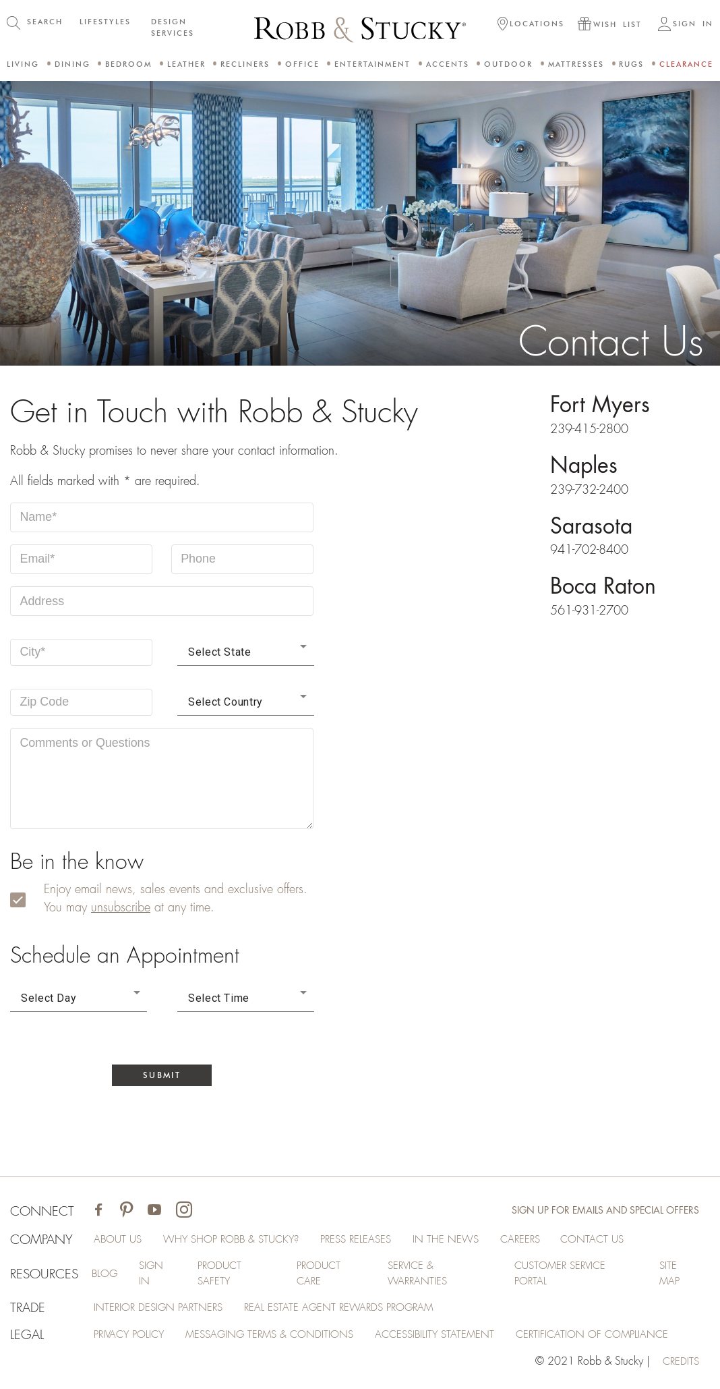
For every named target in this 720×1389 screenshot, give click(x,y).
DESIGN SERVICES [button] (172, 27)
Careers (541, 1240)
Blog (103, 1275)
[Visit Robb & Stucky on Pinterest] (127, 1212)
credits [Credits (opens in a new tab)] (680, 1364)
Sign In (151, 1275)
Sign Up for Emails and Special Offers (605, 1211)
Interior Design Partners (162, 1310)
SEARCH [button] (45, 21)
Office (302, 64)
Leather (186, 64)
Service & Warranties (418, 1275)
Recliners (245, 64)
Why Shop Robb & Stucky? (240, 1240)
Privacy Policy (133, 1337)
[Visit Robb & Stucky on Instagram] (185, 1212)
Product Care (318, 1275)
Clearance (686, 64)
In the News (465, 1240)
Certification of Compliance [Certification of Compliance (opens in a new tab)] (616, 1337)
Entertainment (372, 64)
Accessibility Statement (452, 1337)
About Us (120, 1240)
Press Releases (372, 1240)
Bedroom (128, 64)
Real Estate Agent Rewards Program (350, 1310)
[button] (531, 25)
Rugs (631, 64)
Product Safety (219, 1275)
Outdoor (508, 64)
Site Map (670, 1275)
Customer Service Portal (562, 1275)
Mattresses (576, 64)
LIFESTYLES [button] (105, 21)
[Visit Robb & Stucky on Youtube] (155, 1212)
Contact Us (617, 1240)
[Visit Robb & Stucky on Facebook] (99, 1212)
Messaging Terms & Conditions (281, 1337)
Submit (162, 1076)
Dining (72, 64)
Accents (447, 64)
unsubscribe (120, 908)
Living (23, 64)
